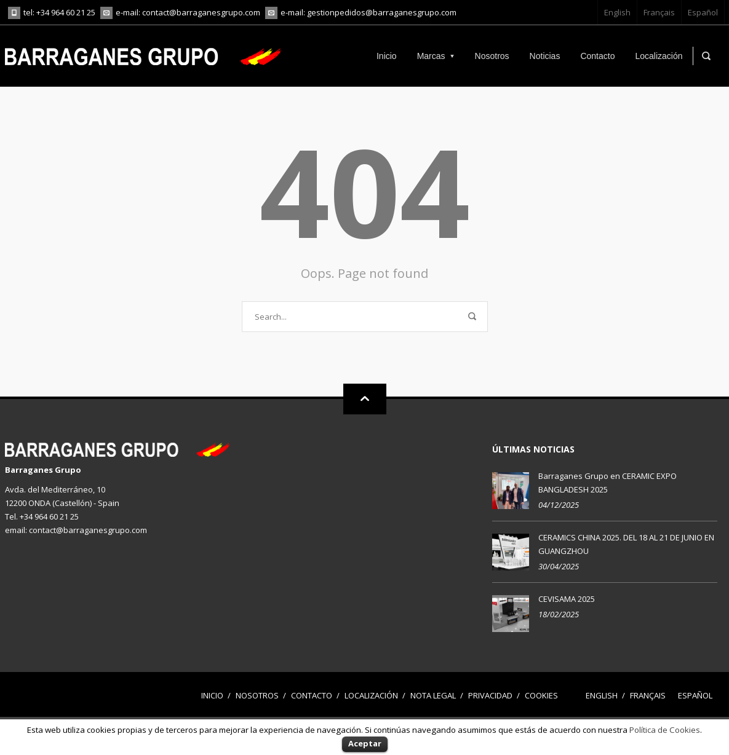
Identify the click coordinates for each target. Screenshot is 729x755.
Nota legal (433, 695)
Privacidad (490, 695)
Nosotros (257, 695)
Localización (371, 695)
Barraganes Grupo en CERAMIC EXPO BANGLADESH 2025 (607, 482)
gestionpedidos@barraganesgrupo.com (381, 12)
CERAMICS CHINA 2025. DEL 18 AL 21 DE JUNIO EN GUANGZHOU (626, 544)
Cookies (541, 695)
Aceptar (364, 743)
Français (659, 12)
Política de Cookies (664, 729)
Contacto (311, 695)
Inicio (212, 695)
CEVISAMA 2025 (566, 598)
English (617, 12)
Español (703, 12)
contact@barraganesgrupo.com (201, 12)
